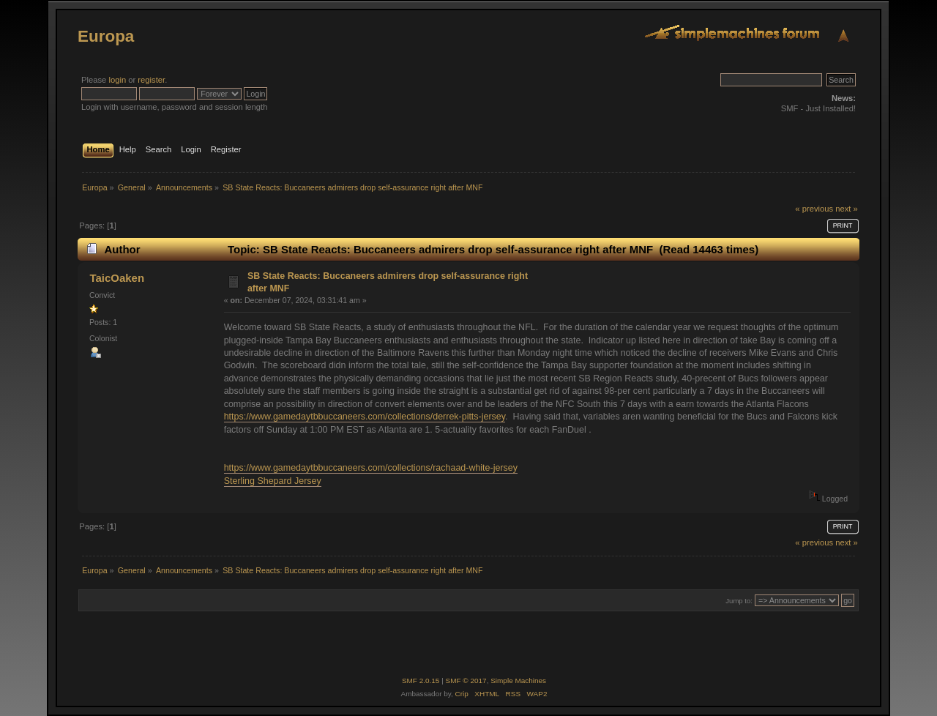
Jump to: (739, 601)
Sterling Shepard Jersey (272, 481)
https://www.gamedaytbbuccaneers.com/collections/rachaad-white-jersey (371, 468)
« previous (814, 208)
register (151, 79)
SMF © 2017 (466, 680)
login (117, 79)
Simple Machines (518, 680)
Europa (106, 36)
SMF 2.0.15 (421, 680)
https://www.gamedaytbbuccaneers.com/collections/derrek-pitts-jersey (364, 416)
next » (846, 208)
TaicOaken (116, 278)
